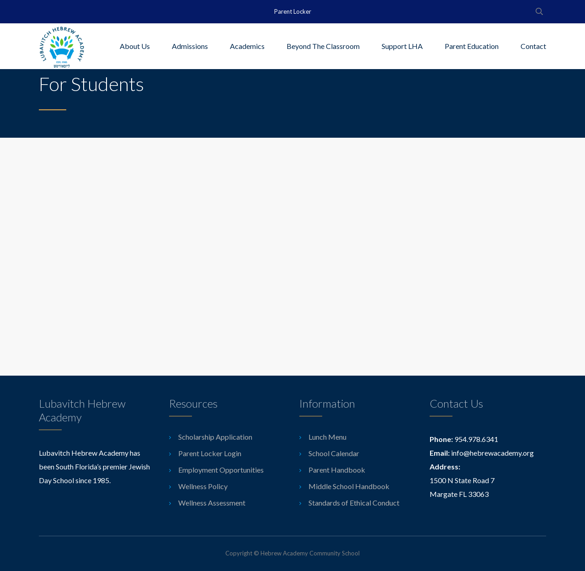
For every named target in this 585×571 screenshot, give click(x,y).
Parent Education (472, 46)
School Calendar (333, 453)
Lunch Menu (327, 436)
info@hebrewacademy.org (492, 452)
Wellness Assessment (211, 502)
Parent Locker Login (209, 453)
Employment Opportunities (221, 469)
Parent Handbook (336, 469)
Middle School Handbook (348, 486)
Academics (247, 46)
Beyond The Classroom (323, 46)
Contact (533, 46)
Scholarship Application (215, 436)
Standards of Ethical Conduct (353, 502)
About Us (135, 46)
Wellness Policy (203, 486)
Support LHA (402, 46)
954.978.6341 (476, 439)
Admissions (190, 46)
